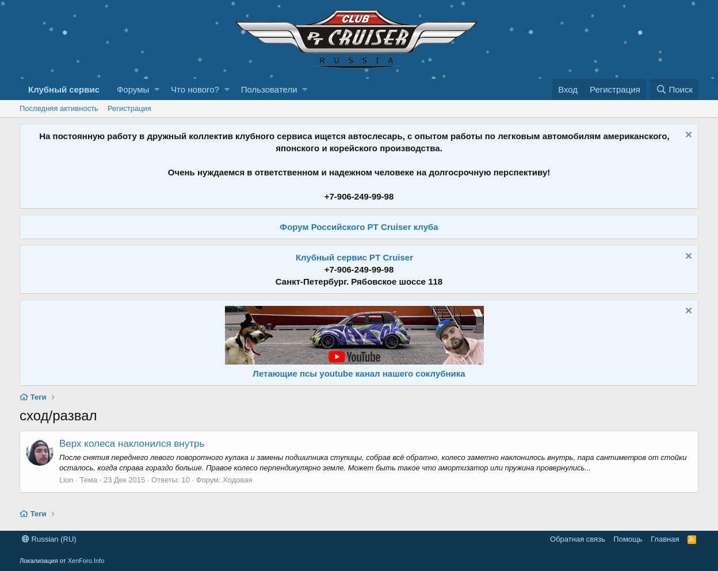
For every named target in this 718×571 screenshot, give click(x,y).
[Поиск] (674, 89)
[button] (156, 89)
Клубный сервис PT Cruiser (354, 257)
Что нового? (195, 89)
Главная (665, 539)
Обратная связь (577, 539)
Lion (66, 480)
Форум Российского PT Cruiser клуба (359, 227)
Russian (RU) (49, 539)
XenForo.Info (86, 560)
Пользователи (269, 89)
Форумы (133, 89)
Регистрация (129, 108)
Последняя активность (59, 108)
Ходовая (237, 480)
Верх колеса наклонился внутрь (131, 443)
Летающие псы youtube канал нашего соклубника (359, 373)
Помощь (627, 539)
